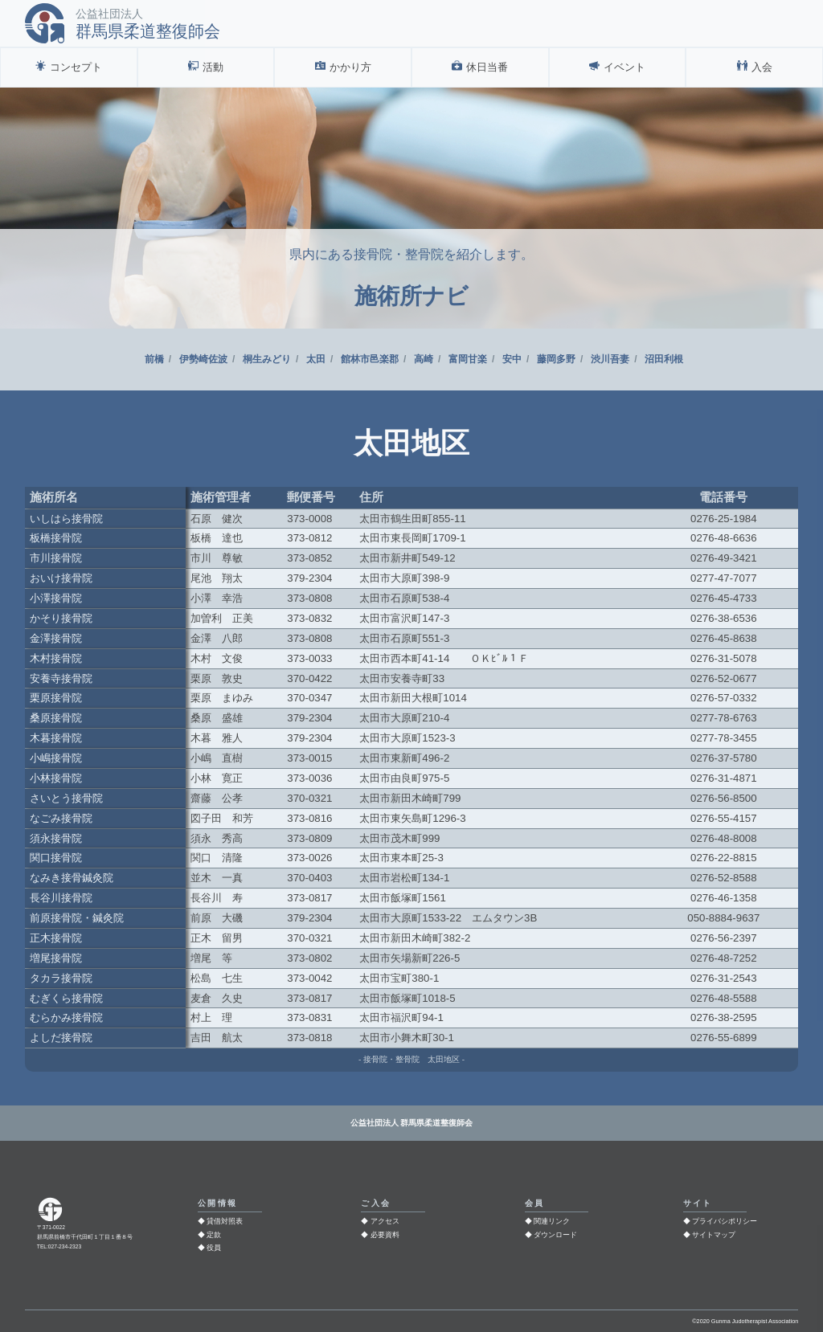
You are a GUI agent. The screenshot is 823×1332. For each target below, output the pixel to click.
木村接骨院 (56, 658)
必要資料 (385, 1235)
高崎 (423, 359)
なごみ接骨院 (61, 818)
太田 (316, 359)
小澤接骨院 (56, 598)
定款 (214, 1235)
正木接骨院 (56, 938)
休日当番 (487, 67)
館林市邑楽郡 (370, 359)
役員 (214, 1248)
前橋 (154, 359)
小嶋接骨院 (56, 758)
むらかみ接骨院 (66, 1017)
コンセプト (76, 67)
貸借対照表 (225, 1221)
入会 (761, 67)
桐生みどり (267, 359)
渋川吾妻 (610, 359)
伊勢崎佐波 (203, 359)
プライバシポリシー (724, 1221)
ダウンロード (555, 1235)
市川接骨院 (56, 558)
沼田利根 (664, 359)
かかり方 (350, 67)
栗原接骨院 (56, 698)
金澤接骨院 (56, 638)
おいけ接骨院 (61, 578)
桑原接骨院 (56, 718)
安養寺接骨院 (61, 678)
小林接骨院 (56, 778)
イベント (624, 67)
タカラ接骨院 (61, 978)
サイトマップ (713, 1235)
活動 (213, 67)
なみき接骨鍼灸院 (71, 878)
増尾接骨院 (56, 958)
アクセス (385, 1221)
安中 (512, 359)
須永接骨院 (56, 838)
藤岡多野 (556, 359)
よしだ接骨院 (61, 1038)
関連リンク (552, 1221)
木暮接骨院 (56, 738)
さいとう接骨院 (66, 798)
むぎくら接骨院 (66, 998)
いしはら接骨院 (66, 519)
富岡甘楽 (467, 359)
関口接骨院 (56, 858)
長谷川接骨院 (61, 898)
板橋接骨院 (56, 538)
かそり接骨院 (61, 618)
